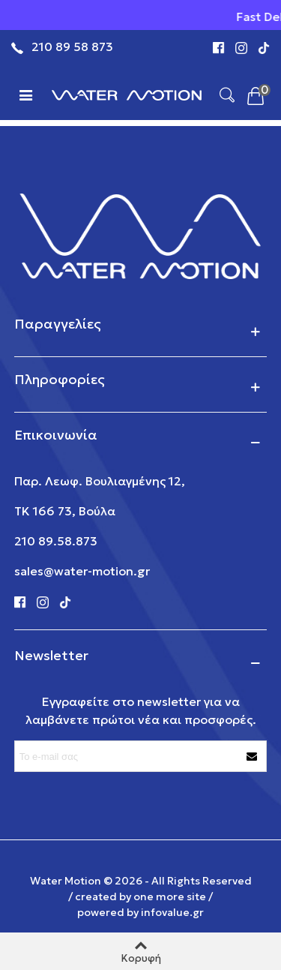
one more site (169, 896)
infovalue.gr (172, 912)
